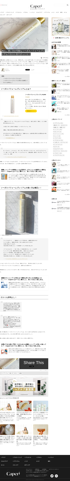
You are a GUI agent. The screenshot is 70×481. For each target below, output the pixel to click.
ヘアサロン (25, 12)
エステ (57, 12)
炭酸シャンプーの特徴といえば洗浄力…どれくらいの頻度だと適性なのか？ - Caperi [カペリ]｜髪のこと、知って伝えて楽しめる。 (23, 170)
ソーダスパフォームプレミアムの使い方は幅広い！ (15, 80)
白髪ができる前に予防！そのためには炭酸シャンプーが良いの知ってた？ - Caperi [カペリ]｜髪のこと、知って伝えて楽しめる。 (23, 345)
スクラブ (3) (57, 151)
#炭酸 (20, 373)
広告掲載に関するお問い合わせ (42, 470)
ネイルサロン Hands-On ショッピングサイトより (17, 258)
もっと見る (67, 76)
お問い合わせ (29, 470)
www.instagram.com (7, 235)
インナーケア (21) (58, 144)
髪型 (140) (62, 127)
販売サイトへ (31, 111)
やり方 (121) (64, 125)
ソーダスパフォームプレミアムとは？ (12, 78)
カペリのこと (29, 469)
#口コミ (16, 373)
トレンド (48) (57, 136)
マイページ (4, 5)
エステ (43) (56, 146)
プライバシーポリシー (54, 469)
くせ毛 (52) (56, 142)
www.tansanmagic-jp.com (11, 116)
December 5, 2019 (8, 327)
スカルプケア (39, 12)
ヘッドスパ (32, 12)
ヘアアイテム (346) (58, 123)
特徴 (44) (56, 127)
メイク (53, 12)
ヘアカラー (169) (58, 153)
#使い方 (11, 373)
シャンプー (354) (58, 129)
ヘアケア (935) (57, 138)
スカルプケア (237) (58, 148)
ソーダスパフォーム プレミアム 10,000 (35, 94)
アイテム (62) (64, 142)
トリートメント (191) (59, 133)
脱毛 (61, 12)
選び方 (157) (57, 125)
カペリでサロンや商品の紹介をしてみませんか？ (37, 472)
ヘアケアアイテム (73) (59, 155)
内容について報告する (44, 370)
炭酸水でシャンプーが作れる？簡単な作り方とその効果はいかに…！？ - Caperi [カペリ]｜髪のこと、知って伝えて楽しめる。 (22, 278)
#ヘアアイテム (5, 373)
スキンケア (2, 14)
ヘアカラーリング (10, 12)
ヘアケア (2, 12)
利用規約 (44, 469)
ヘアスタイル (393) (58, 140)
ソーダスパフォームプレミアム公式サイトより (16, 156)
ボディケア (9, 14)
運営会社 (37, 469)
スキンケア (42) (57, 131)
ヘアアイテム (47, 12)
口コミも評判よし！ (8, 82)
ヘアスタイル (18, 12)
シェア (32, 69)
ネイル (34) (64, 151)
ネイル (65, 12)
